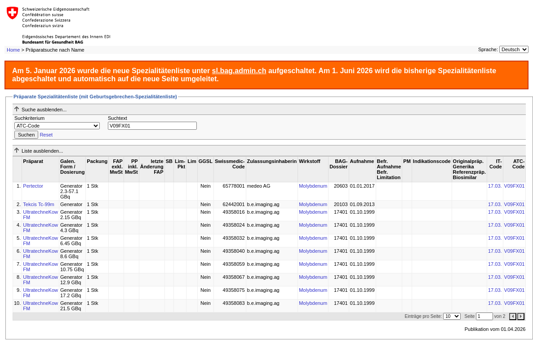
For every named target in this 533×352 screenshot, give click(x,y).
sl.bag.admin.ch (239, 71)
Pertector (33, 186)
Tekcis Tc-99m (38, 204)
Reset (46, 134)
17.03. (495, 186)
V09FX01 (514, 186)
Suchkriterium (29, 118)
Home (13, 50)
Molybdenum (313, 186)
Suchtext (117, 118)
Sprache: (488, 49)
